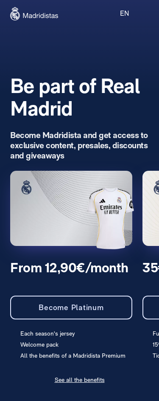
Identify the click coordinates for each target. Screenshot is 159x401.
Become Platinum (71, 307)
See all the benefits (80, 379)
